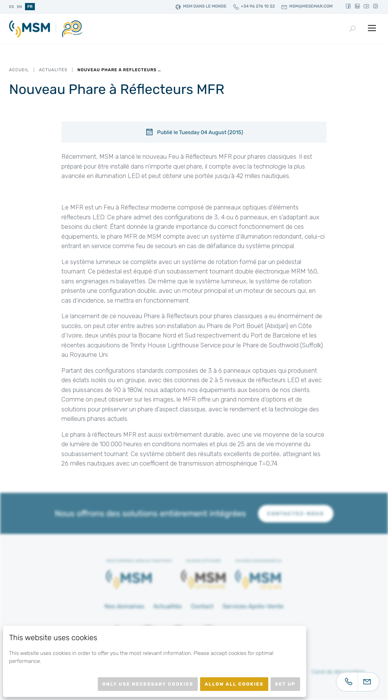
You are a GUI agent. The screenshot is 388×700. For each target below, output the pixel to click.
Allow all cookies (234, 684)
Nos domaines (124, 606)
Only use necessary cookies (147, 684)
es (11, 7)
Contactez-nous (295, 513)
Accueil (19, 70)
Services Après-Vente (252, 606)
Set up (285, 684)
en (19, 7)
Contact (202, 606)
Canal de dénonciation (338, 672)
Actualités (53, 70)
